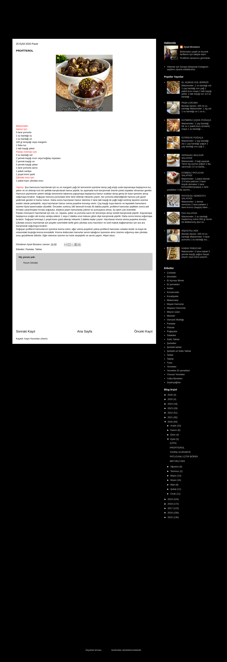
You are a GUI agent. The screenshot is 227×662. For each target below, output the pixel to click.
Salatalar (171, 335)
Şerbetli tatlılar (174, 347)
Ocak (173, 493)
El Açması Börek (175, 280)
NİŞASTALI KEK (189, 230)
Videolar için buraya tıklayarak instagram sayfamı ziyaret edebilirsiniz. (187, 68)
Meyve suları (173, 312)
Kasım (174, 430)
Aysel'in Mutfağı (51, 21)
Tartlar (170, 355)
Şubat (173, 489)
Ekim (173, 434)
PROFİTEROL (177, 447)
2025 (170, 399)
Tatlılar (38, 249)
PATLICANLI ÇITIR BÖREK (184, 456)
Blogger (107, 650)
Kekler (170, 288)
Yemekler (171, 366)
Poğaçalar (172, 331)
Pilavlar (171, 327)
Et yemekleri (173, 284)
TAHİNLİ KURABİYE (180, 452)
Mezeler (171, 315)
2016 (170, 512)
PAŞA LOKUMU (189, 102)
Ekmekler (171, 276)
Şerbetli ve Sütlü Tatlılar (179, 351)
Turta (169, 362)
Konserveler (173, 292)
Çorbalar (171, 272)
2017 (170, 508)
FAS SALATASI (189, 213)
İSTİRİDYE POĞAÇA (192, 137)
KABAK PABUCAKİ (191, 248)
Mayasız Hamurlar (176, 308)
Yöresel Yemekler (176, 374)
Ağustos (174, 466)
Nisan (173, 480)
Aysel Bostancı (192, 47)
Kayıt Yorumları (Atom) (36, 338)
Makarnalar (172, 300)
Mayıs (173, 475)
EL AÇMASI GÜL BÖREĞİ (194, 82)
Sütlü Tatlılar (173, 339)
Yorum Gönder (30, 262)
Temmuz (175, 471)
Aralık (173, 425)
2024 (170, 404)
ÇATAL (173, 443)
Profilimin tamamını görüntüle (195, 58)
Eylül (173, 439)
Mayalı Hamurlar (175, 304)
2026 (170, 394)
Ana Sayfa (84, 331)
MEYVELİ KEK (177, 461)
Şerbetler (171, 343)
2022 (170, 412)
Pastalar (30, 249)
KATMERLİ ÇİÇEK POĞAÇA (196, 120)
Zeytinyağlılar (174, 382)
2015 (170, 517)
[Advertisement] (84, 300)
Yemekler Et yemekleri (178, 370)
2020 (170, 421)
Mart (173, 484)
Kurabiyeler (173, 296)
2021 (170, 417)
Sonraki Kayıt (25, 331)
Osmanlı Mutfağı (175, 319)
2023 (170, 408)
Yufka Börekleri (174, 378)
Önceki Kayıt (143, 331)
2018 (170, 503)
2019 (170, 499)
